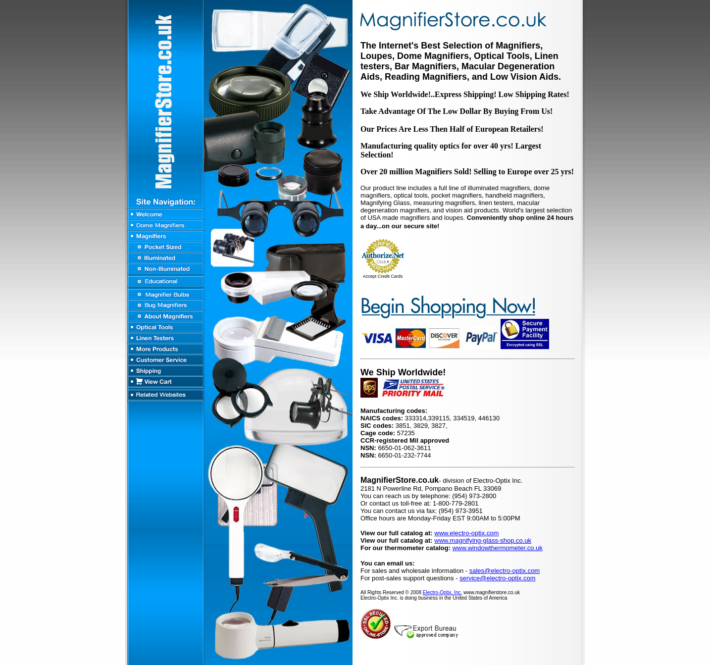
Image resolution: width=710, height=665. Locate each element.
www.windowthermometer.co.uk (498, 548)
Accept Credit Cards (383, 276)
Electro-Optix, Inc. (442, 592)
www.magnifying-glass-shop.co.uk (482, 540)
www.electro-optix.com (466, 533)
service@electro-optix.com (497, 578)
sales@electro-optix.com (504, 570)
